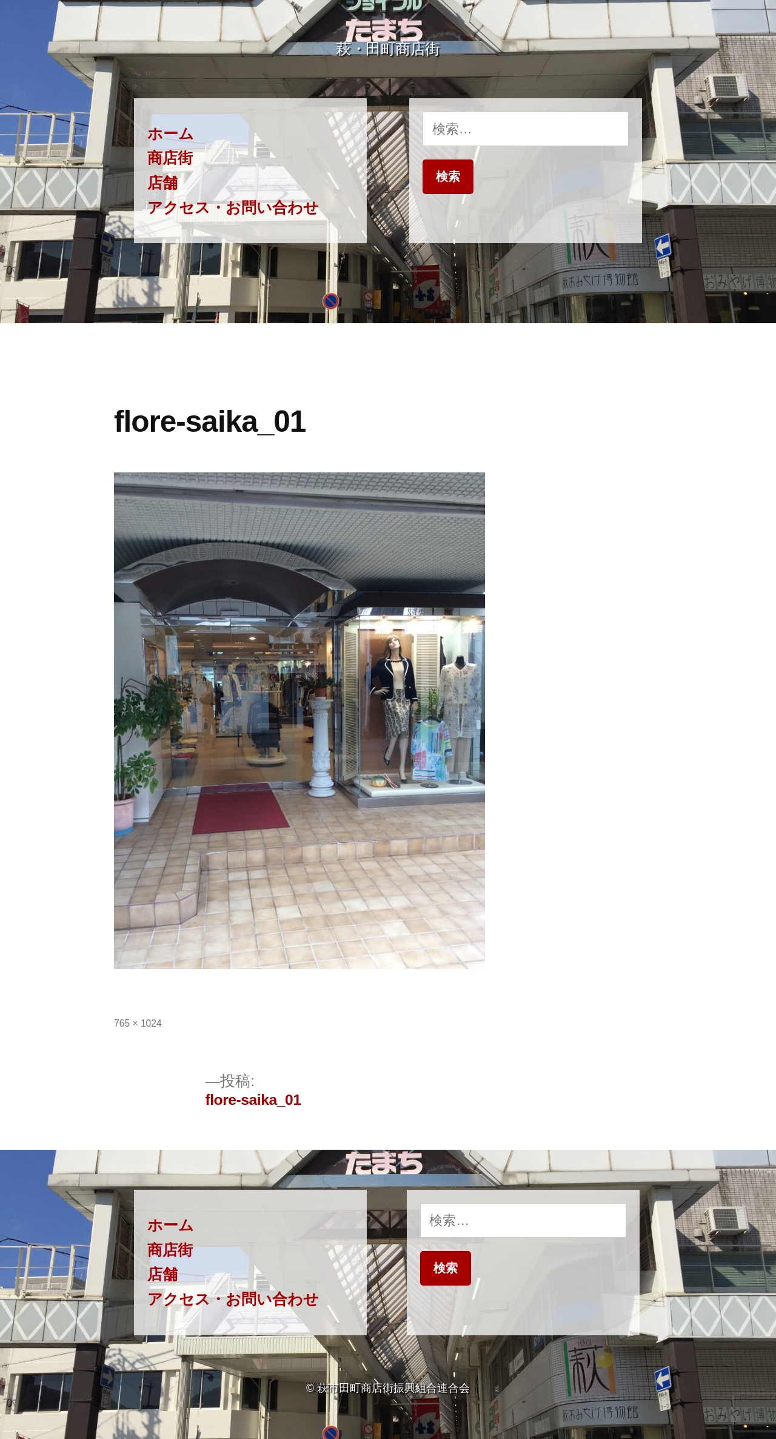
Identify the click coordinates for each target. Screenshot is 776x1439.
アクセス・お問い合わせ (233, 208)
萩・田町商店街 (388, 49)
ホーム (170, 134)
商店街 (170, 158)
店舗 (162, 183)
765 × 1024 (138, 1023)
